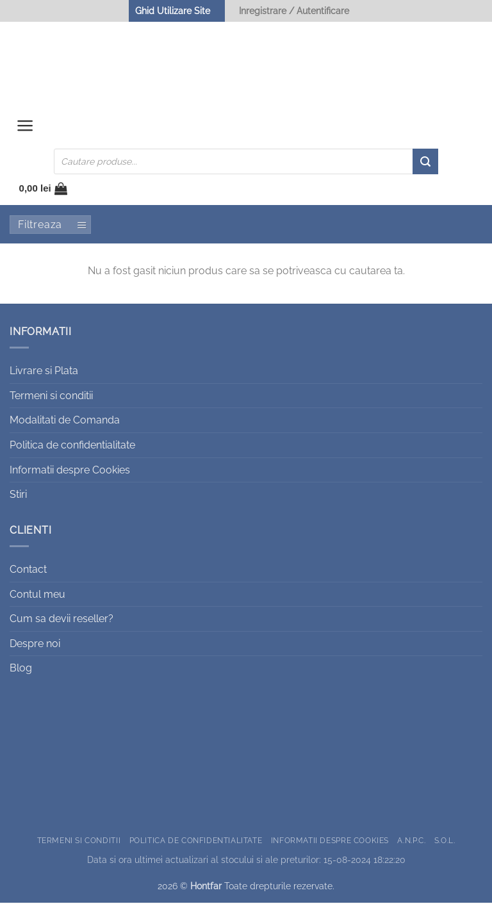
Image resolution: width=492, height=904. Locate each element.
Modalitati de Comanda (65, 421)
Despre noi (35, 644)
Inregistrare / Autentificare (294, 10)
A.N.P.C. (411, 841)
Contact (28, 570)
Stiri (18, 495)
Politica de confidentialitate (72, 446)
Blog (21, 669)
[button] (25, 128)
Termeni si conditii (51, 397)
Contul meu (37, 595)
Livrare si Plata (44, 372)
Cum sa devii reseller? (61, 620)
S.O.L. (444, 841)
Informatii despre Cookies (70, 470)
